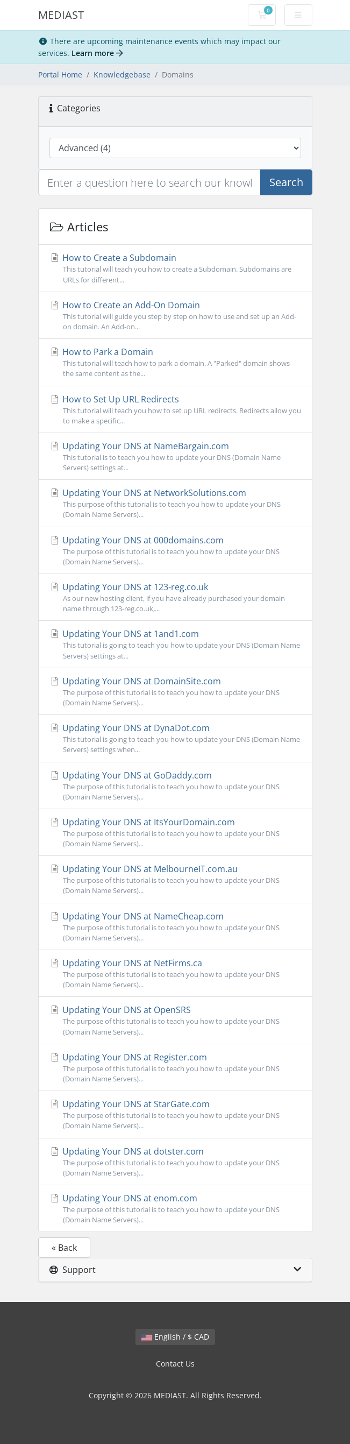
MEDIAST (61, 15)
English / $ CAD (175, 1337)
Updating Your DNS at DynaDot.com (175, 738)
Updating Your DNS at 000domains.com (175, 550)
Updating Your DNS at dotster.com (175, 1161)
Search (286, 182)
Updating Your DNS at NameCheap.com (175, 926)
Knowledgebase (122, 74)
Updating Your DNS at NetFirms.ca (175, 973)
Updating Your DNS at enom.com (175, 1208)
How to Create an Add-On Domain (175, 315)
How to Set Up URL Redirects (175, 409)
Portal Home (60, 74)
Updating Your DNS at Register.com (175, 1067)
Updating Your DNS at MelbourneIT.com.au (175, 879)
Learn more (97, 53)
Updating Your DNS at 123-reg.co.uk (175, 597)
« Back (64, 1248)
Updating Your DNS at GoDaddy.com (175, 785)
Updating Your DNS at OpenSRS (175, 1020)
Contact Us (175, 1363)
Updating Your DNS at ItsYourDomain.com (175, 832)
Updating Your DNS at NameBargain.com (175, 456)
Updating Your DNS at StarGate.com (175, 1114)
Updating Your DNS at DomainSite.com (175, 691)
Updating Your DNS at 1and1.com (175, 644)
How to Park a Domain (175, 362)
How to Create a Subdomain (175, 268)
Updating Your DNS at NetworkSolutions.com (175, 503)
